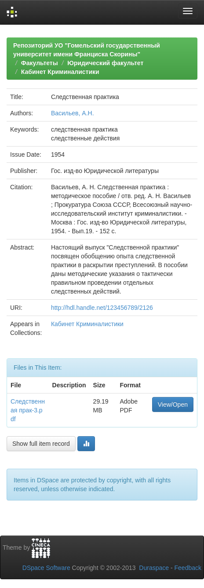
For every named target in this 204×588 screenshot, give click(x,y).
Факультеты (39, 62)
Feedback (188, 567)
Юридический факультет (105, 62)
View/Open (173, 404)
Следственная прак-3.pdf (28, 410)
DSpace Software (46, 567)
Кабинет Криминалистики (60, 71)
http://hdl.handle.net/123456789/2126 (102, 307)
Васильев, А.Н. (72, 113)
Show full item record (41, 443)
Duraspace (154, 567)
